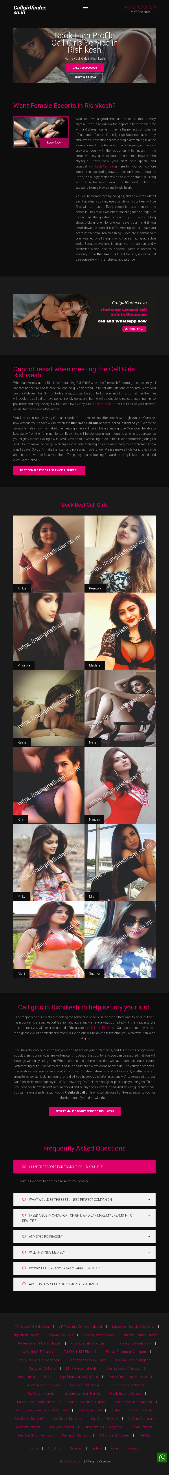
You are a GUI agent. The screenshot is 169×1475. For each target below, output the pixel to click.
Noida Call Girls (141, 1427)
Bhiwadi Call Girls (61, 1335)
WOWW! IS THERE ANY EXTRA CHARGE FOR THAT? (61, 1268)
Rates (115, 1448)
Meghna (94, 665)
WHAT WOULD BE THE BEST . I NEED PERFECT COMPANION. (67, 1199)
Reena (22, 742)
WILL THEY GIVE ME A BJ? (43, 1252)
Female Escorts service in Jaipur (130, 1377)
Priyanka (24, 665)
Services (76, 1448)
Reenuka (95, 588)
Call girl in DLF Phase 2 (38, 1351)
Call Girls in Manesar (67, 1418)
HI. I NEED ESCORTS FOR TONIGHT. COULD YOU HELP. (62, 1167)
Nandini (94, 819)
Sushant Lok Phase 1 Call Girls (132, 1410)
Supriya (94, 973)
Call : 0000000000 (84, 67)
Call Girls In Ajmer (62, 1427)
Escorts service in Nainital (83, 1393)
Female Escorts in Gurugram (126, 1351)
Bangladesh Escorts (25, 1335)
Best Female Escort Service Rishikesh (49, 470)
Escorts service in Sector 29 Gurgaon (42, 1410)
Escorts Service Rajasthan (133, 1402)
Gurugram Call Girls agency (103, 1427)
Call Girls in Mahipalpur (86, 1385)
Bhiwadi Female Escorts (141, 1335)
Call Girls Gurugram (141, 1418)
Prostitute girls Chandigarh (89, 1343)
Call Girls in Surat (89, 1410)
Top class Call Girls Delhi (134, 1343)
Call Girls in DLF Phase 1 (79, 1351)
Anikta (22, 588)
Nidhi (21, 973)
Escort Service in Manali (127, 1385)
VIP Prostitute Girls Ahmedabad (80, 1326)
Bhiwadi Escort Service (98, 1335)
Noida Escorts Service (125, 1393)
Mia (91, 896)
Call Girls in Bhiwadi (104, 1418)
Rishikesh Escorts (104, 404)
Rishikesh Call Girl (101, 166)
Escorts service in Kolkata (43, 1385)
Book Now (54, 142)
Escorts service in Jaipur (33, 1377)
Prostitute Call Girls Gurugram (85, 1402)
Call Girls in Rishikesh (90, 58)
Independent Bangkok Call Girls (133, 1326)
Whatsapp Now (85, 77)
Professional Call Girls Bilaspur (39, 1343)
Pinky (21, 896)
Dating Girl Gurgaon (75, 1435)
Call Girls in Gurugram (114, 1435)
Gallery (96, 1448)
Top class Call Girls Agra (32, 1326)
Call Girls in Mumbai (41, 1393)
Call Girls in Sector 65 (29, 1418)
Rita (20, 819)
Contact (133, 1448)
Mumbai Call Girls (28, 1427)
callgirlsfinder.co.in (70, 1461)
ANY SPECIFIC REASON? (42, 1236)
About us (54, 1448)
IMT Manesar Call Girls (81, 1368)
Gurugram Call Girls (42, 1368)
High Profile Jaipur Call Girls (79, 1377)
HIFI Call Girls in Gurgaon (133, 1360)
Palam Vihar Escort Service (36, 1402)
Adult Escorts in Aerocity (123, 1368)
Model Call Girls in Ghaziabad (39, 1360)
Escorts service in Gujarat (89, 1360)
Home (68, 58)
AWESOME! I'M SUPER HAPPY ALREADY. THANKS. (60, 1284)
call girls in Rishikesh (101, 1027)
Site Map (145, 1435)
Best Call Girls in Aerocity (35, 1435)
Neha (92, 742)
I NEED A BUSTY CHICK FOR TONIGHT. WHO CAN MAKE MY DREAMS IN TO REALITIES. (77, 1218)
